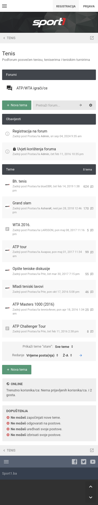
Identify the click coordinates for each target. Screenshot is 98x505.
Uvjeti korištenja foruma (36, 149)
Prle (43, 274)
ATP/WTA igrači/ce (32, 88)
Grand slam (22, 203)
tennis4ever (48, 309)
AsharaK (46, 208)
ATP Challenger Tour (29, 326)
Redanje (36, 355)
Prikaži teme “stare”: (48, 347)
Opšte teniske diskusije (31, 269)
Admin (45, 136)
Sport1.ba (9, 473)
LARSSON (47, 230)
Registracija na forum (30, 131)
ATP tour (20, 247)
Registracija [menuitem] (66, 6)
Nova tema (16, 105)
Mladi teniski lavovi (28, 286)
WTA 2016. (21, 225)
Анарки (46, 252)
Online (16, 384)
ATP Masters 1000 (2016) (33, 304)
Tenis (8, 53)
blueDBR (46, 186)
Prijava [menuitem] (89, 6)
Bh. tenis (20, 181)
